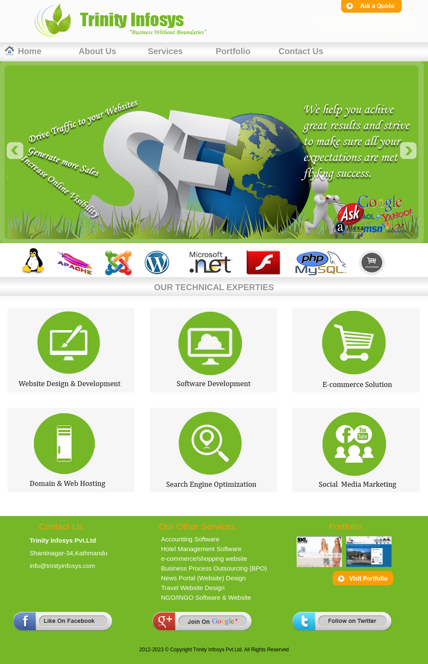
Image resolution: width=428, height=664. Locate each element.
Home (30, 51)
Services (165, 51)
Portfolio (233, 51)
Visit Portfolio (368, 578)
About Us (98, 51)
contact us (300, 51)
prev (15, 150)
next (408, 150)
